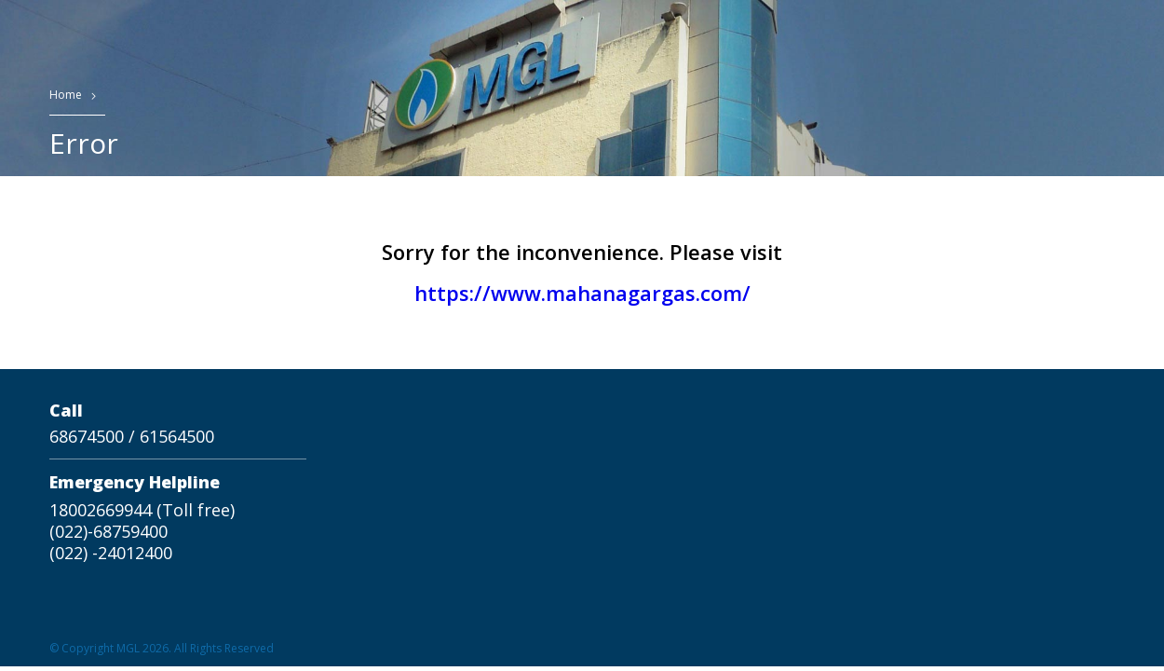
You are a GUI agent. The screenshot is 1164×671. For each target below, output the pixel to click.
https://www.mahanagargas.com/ (582, 293)
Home (65, 95)
